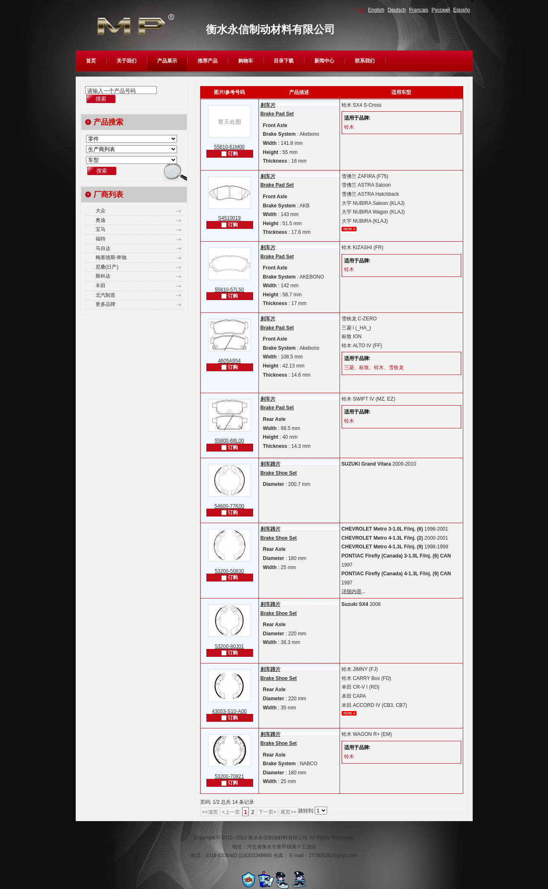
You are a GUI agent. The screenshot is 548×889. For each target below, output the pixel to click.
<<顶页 (210, 812)
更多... (349, 229)
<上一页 (231, 812)
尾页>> (288, 812)
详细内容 (351, 591)
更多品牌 (105, 304)
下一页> (267, 812)
